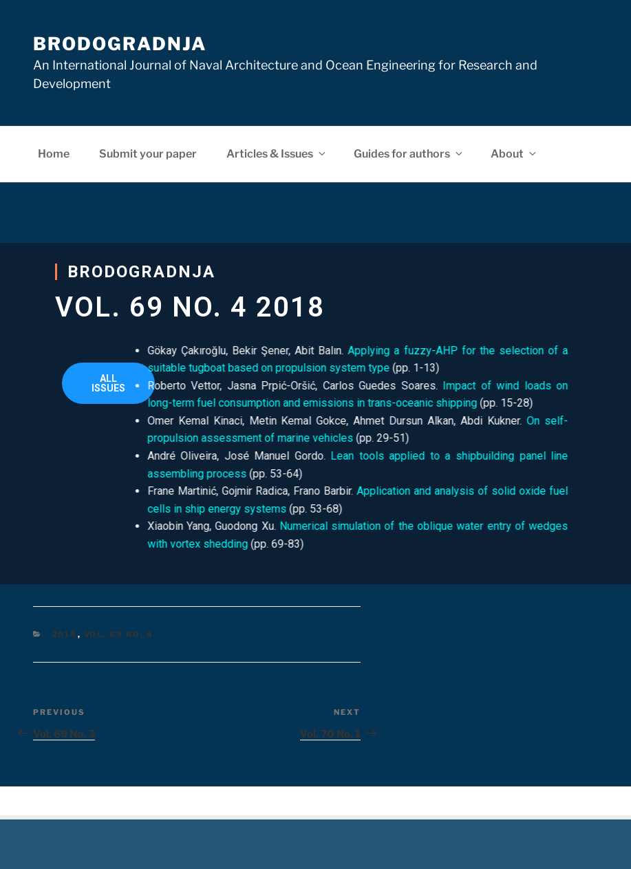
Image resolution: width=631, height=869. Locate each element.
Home (53, 153)
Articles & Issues (277, 153)
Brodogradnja (119, 43)
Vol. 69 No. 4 (119, 634)
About (514, 153)
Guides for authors (409, 153)
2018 (65, 634)
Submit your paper (148, 153)
